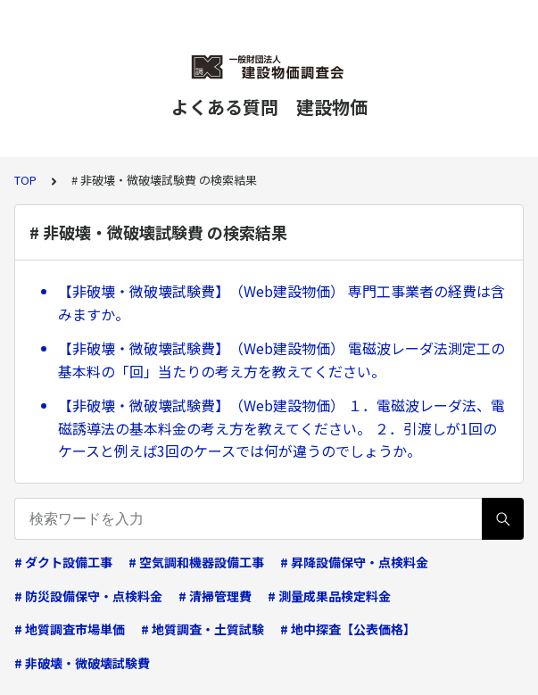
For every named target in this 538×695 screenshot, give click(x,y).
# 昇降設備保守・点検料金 (354, 562)
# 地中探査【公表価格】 (348, 629)
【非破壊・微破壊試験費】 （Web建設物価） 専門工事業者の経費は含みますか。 (281, 302)
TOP (25, 179)
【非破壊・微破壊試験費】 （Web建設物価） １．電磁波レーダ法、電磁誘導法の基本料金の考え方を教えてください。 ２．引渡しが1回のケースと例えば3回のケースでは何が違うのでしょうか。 (281, 427)
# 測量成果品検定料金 (329, 596)
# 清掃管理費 (215, 596)
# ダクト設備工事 (63, 562)
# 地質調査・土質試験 (202, 629)
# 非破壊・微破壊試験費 (82, 663)
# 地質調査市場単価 (69, 629)
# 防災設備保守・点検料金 (88, 596)
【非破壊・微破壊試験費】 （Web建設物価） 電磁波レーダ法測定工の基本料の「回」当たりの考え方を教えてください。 (281, 359)
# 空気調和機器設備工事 (196, 562)
